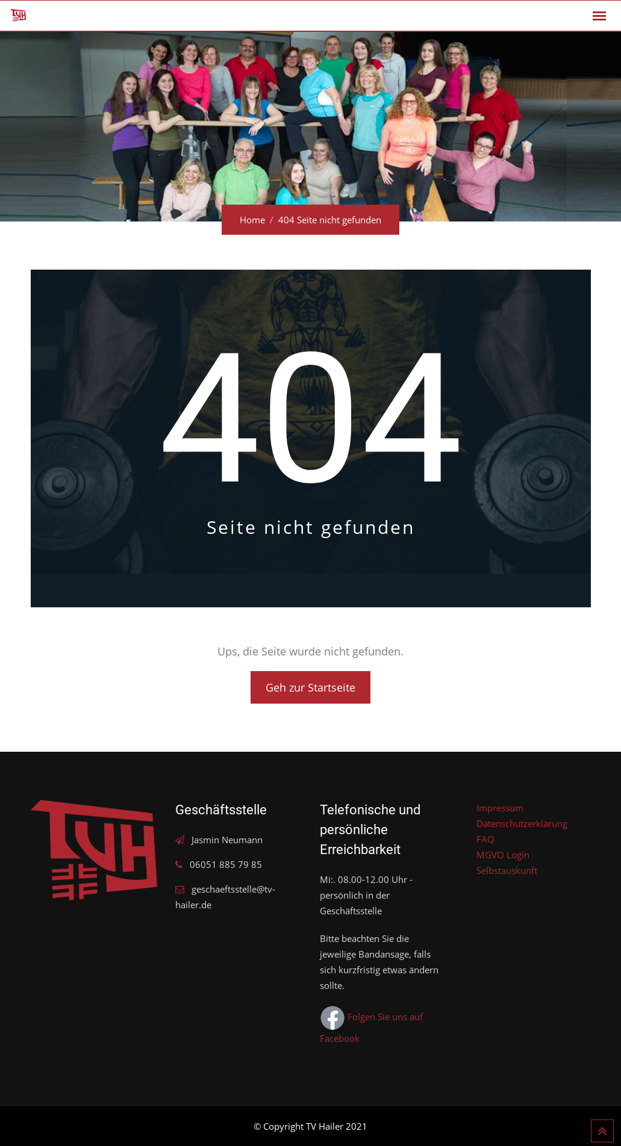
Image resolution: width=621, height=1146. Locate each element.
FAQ (485, 839)
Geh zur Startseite (310, 687)
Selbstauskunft (506, 870)
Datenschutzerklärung (521, 823)
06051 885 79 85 (226, 864)
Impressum (499, 808)
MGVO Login (502, 855)
